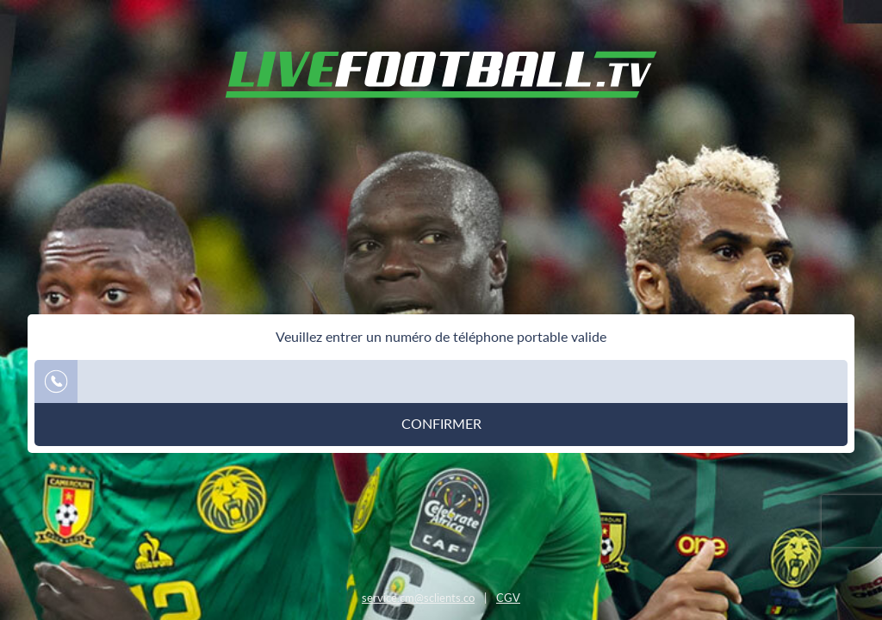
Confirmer (441, 423)
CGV (508, 597)
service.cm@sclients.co (418, 597)
